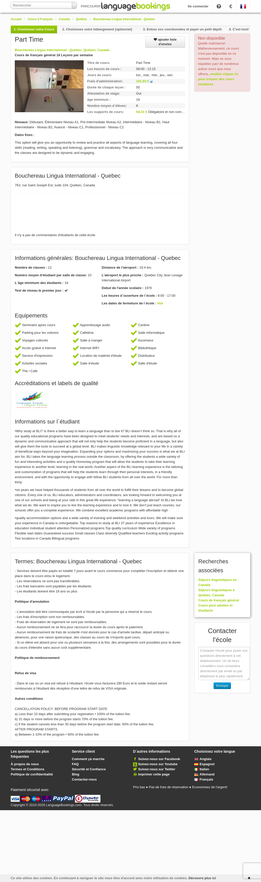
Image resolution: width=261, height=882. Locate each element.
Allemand (204, 774)
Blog (75, 774)
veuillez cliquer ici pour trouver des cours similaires (218, 79)
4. (239, 29)
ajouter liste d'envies (165, 42)
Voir (160, 303)
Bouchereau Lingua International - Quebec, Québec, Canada (62, 50)
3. (182, 29)
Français (203, 779)
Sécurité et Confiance (89, 769)
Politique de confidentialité (32, 774)
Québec (81, 19)
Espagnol (204, 764)
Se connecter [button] (198, 6)
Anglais (203, 759)
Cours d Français (40, 19)
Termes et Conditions (27, 769)
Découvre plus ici (202, 878)
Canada (64, 19)
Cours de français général (218, 600)
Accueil (16, 19)
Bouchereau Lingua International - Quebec (124, 19)
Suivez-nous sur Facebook (159, 759)
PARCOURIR (92, 6)
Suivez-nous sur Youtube (158, 764)
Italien (201, 769)
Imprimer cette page (154, 774)
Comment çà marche (88, 759)
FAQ (75, 764)
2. (97, 29)
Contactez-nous (84, 779)
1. (34, 29)
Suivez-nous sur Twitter (156, 769)
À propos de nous (25, 764)
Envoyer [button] (222, 686)
